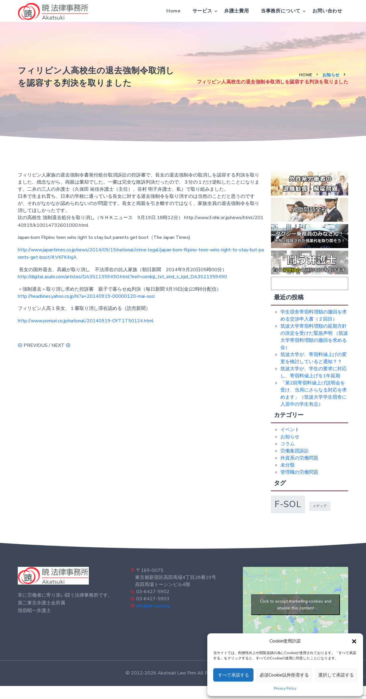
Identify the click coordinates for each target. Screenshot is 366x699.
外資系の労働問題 (299, 458)
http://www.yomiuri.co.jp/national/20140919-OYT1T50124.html (86, 321)
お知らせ (331, 75)
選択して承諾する (336, 675)
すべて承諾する (233, 675)
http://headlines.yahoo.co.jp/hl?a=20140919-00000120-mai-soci (86, 296)
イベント (289, 429)
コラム (287, 444)
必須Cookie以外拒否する (284, 675)
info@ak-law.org (153, 606)
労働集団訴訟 (294, 451)
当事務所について (281, 11)
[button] (354, 641)
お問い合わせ (327, 11)
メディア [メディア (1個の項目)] (320, 506)
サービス (202, 11)
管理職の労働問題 (299, 472)
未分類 (287, 465)
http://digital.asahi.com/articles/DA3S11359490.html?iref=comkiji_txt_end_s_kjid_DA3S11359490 (122, 277)
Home (173, 11)
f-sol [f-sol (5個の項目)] (287, 504)
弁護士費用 (236, 11)
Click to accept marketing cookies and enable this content (295, 604)
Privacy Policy (285, 688)
